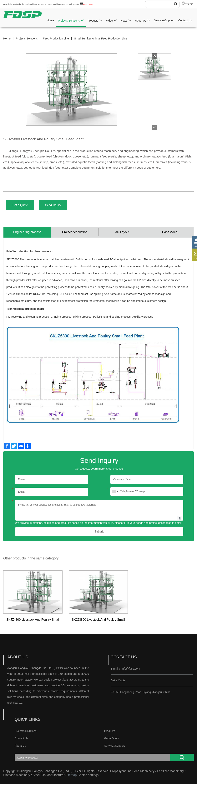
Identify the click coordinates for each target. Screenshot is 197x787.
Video (111, 20)
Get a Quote (88, 4)
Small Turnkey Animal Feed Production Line (100, 38)
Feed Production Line (56, 38)
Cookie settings (88, 777)
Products (95, 20)
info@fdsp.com (131, 671)
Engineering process (27, 234)
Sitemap (71, 777)
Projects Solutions (71, 20)
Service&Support (164, 20)
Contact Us (185, 20)
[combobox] (114, 494)
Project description (74, 234)
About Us (142, 20)
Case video (170, 234)
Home (50, 20)
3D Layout (122, 234)
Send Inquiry (59, 206)
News (126, 20)
